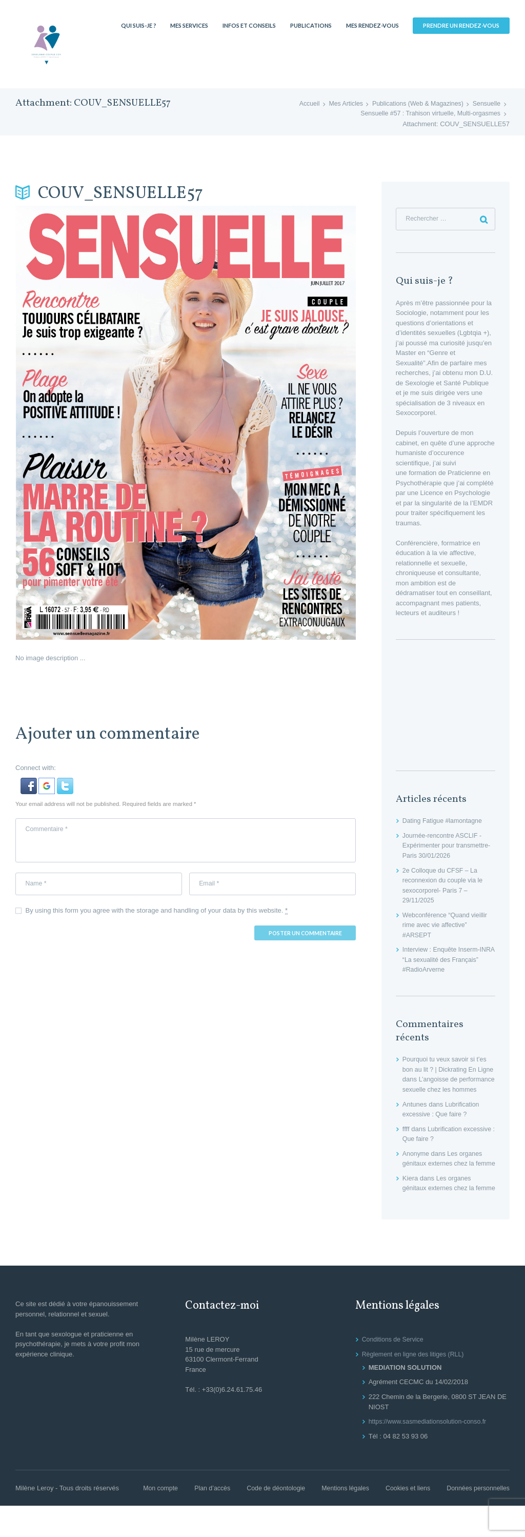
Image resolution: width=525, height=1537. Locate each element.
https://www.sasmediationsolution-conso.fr (431, 1452)
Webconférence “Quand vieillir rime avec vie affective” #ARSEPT (447, 926)
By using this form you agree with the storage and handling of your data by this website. (157, 914)
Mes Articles (338, 104)
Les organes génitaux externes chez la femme (444, 1175)
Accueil (300, 104)
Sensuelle (485, 104)
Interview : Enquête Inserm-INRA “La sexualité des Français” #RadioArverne (443, 961)
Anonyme (416, 1165)
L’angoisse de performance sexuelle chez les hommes (447, 1091)
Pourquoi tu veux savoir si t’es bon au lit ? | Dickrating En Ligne (446, 1071)
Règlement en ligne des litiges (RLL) (416, 1385)
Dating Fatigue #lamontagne (444, 822)
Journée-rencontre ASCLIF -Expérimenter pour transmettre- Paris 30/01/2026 (448, 847)
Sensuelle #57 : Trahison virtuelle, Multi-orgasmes (426, 113)
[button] (30, 782)
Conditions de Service (394, 1370)
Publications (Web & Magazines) (414, 104)
